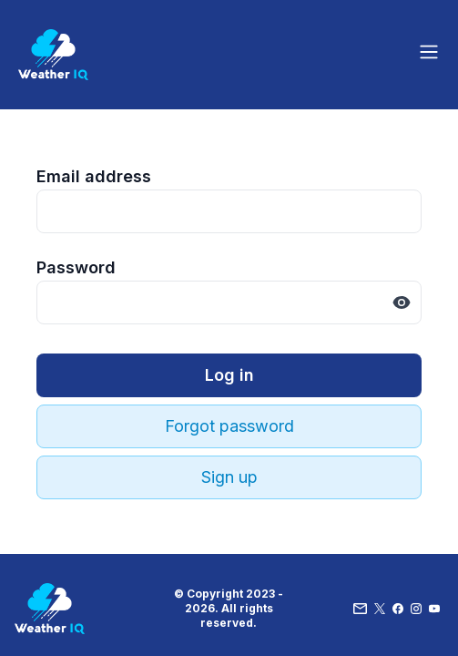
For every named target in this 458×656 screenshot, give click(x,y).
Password (76, 267)
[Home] (53, 54)
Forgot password (229, 426)
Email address (93, 176)
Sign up (229, 477)
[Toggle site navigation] (429, 52)
